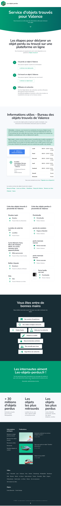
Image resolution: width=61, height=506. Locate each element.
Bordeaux (49, 474)
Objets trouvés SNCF (39, 456)
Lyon (17, 474)
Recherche (9, 446)
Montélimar (29, 188)
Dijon (44, 476)
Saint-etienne (28, 476)
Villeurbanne (10, 479)
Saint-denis (17, 479)
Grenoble (39, 476)
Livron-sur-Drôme (20, 188)
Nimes (28, 479)
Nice (26, 474)
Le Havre (21, 476)
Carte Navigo (18, 491)
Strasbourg (36, 474)
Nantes (30, 474)
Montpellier (43, 474)
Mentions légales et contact (12, 449)
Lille (8, 476)
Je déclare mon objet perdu (26, 68)
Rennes (12, 476)
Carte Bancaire (10, 491)
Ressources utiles (11, 443)
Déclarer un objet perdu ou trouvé (11, 435)
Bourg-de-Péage (11, 188)
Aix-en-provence (35, 479)
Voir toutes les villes (12, 482)
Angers (48, 476)
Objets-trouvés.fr (33, 53)
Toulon (34, 476)
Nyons (14, 191)
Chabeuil (9, 191)
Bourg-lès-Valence (38, 188)
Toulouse (22, 474)
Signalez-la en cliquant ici (47, 180)
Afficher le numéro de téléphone (17, 152)
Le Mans (23, 479)
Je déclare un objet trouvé (26, 81)
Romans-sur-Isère (48, 188)
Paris (8, 474)
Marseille (12, 474)
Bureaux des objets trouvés (12, 439)
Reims (16, 476)
